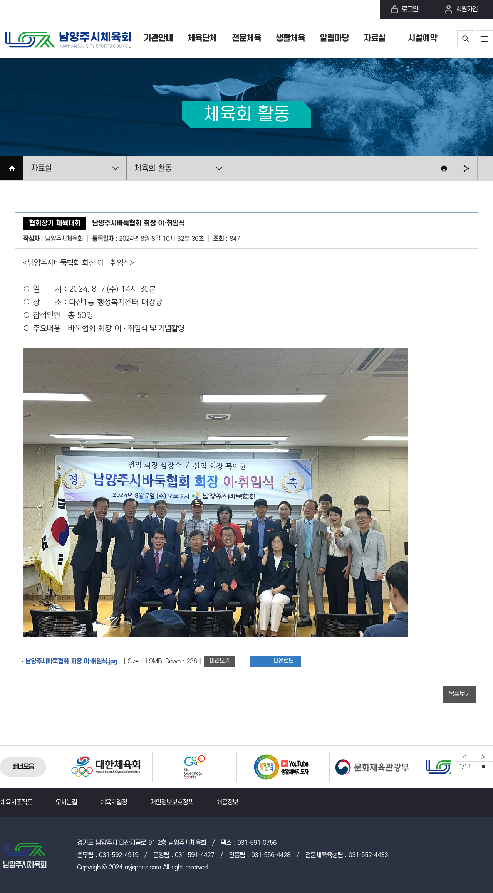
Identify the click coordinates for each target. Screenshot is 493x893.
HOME (11, 168)
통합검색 (465, 38)
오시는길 (66, 802)
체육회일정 (113, 802)
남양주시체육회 (67, 38)
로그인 (410, 9)
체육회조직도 (16, 802)
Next (483, 757)
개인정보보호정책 (171, 802)
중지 (483, 766)
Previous (464, 757)
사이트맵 (484, 38)
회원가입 (467, 9)
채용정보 (227, 802)
